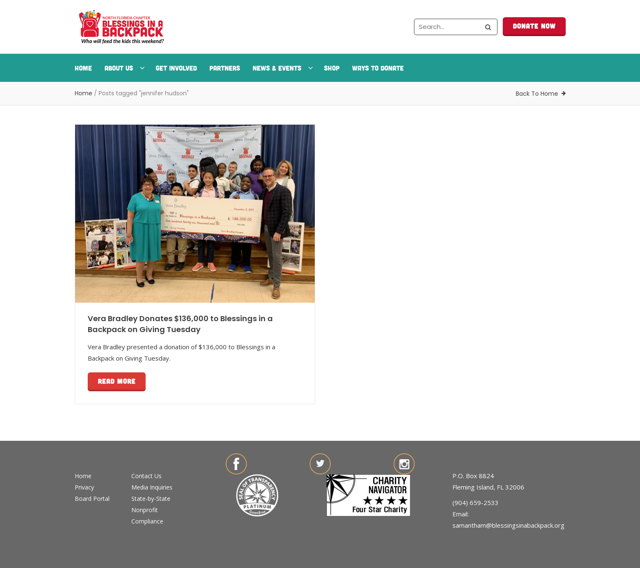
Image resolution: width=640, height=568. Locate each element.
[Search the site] (456, 26)
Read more (117, 381)
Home (83, 68)
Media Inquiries (151, 487)
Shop (332, 68)
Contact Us (146, 476)
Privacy (84, 487)
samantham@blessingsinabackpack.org (508, 525)
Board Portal (92, 499)
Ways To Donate (378, 68)
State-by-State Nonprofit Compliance (150, 510)
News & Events (282, 68)
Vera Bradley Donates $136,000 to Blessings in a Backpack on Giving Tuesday (180, 324)
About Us (123, 68)
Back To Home (537, 93)
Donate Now (534, 26)
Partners (224, 68)
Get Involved (176, 68)
